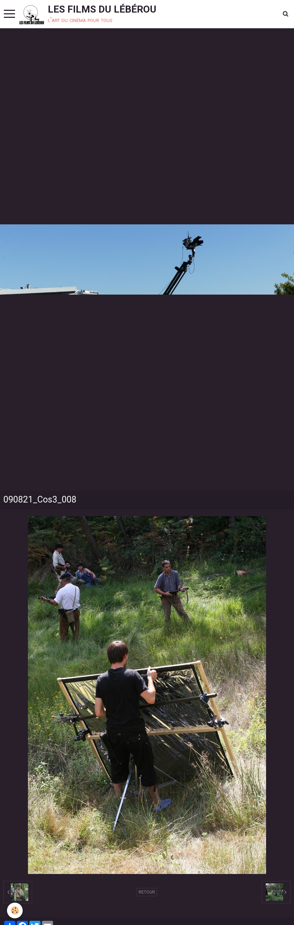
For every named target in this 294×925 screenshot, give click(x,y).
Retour (147, 892)
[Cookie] (15, 910)
